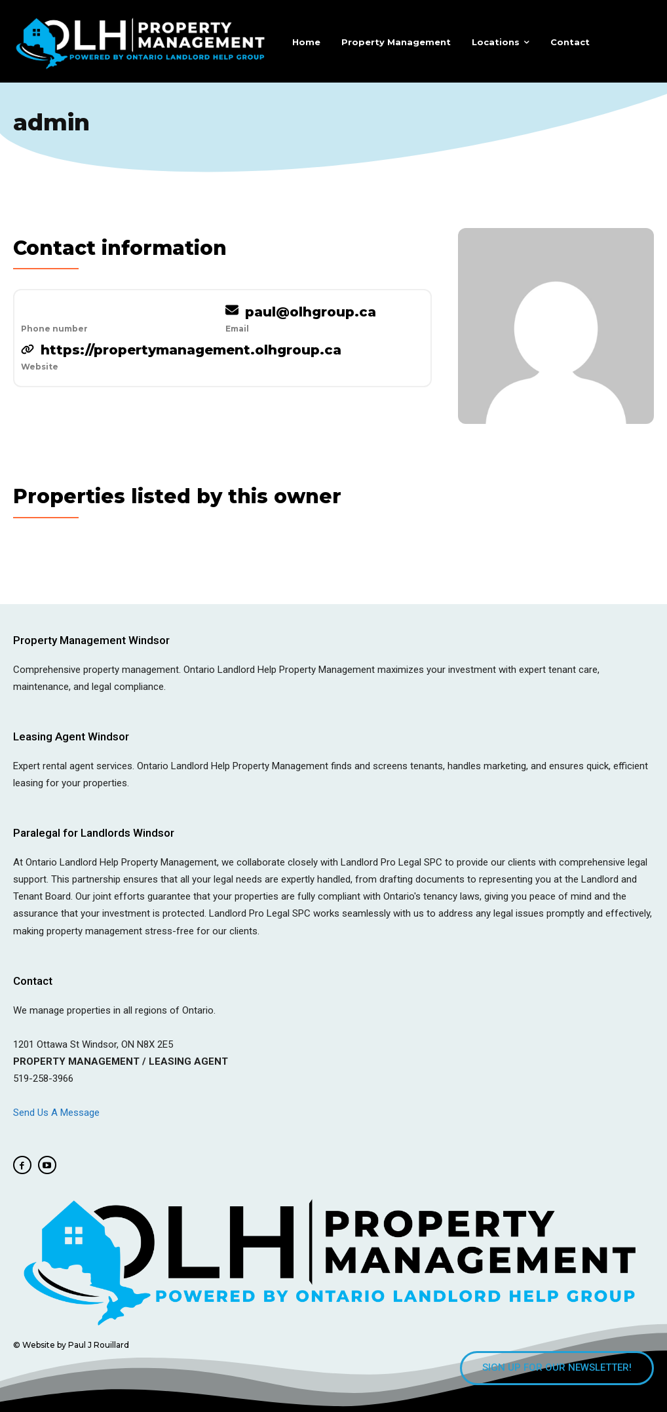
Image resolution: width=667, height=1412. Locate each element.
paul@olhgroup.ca (310, 312)
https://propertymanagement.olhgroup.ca (191, 350)
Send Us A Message (57, 1112)
